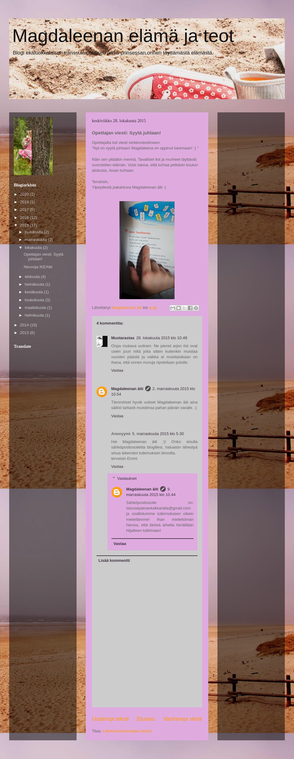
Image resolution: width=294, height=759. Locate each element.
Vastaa (117, 370)
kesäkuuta (34, 292)
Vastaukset (127, 478)
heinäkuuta (35, 284)
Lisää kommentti (114, 560)
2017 (25, 209)
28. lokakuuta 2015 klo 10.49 (161, 338)
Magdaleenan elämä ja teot (123, 35)
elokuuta (33, 276)
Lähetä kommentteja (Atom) (127, 731)
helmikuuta (35, 315)
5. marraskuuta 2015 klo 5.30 (158, 433)
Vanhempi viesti (182, 719)
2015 (25, 225)
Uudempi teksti (110, 719)
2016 (25, 217)
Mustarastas (122, 338)
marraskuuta (36, 239)
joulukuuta (34, 232)
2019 (25, 202)
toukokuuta (35, 300)
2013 (25, 332)
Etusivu (146, 719)
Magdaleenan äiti (127, 388)
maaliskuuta (36, 307)
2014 (25, 325)
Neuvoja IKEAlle (38, 267)
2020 (25, 194)
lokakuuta (34, 247)
